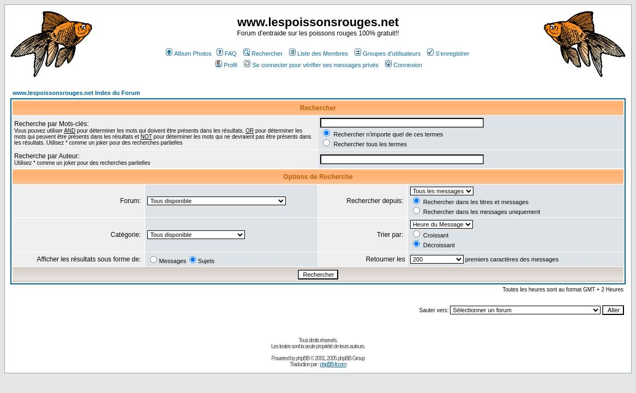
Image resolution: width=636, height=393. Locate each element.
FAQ (227, 53)
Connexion (403, 65)
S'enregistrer (448, 53)
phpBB (302, 358)
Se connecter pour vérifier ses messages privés (311, 65)
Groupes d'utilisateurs (388, 53)
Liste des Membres (318, 53)
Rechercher (263, 53)
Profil (226, 65)
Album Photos (188, 53)
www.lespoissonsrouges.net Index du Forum (76, 93)
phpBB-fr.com (333, 364)
